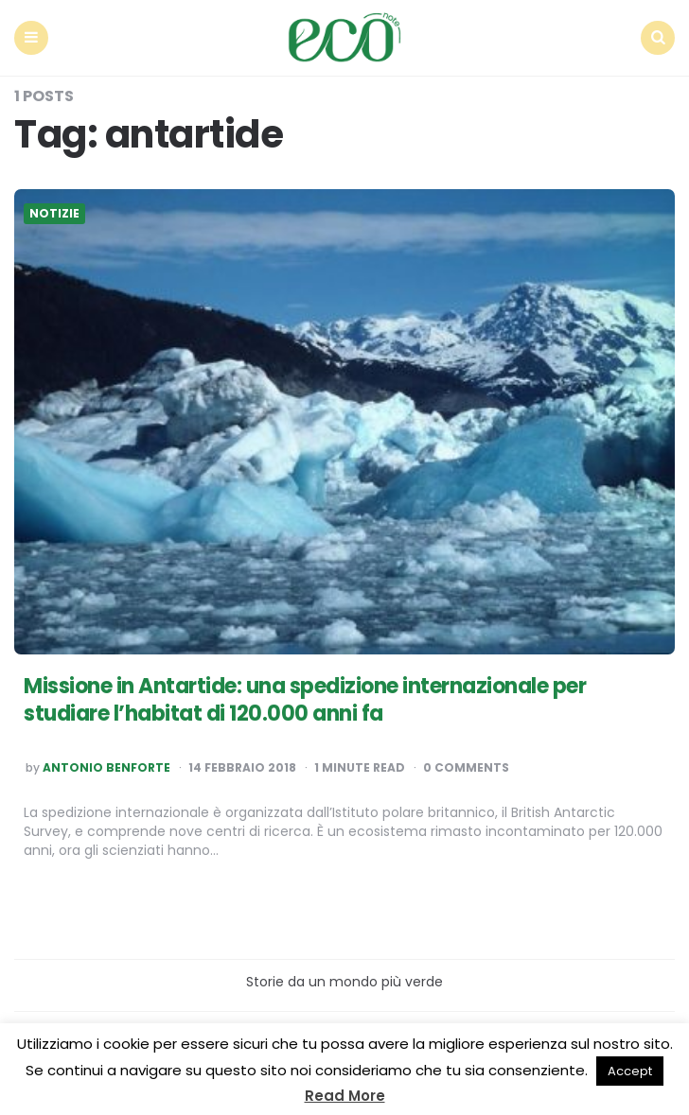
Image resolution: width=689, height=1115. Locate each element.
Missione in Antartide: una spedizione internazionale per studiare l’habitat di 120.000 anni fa (305, 699)
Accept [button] (630, 1071)
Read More (345, 1096)
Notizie (54, 213)
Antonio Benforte (106, 768)
